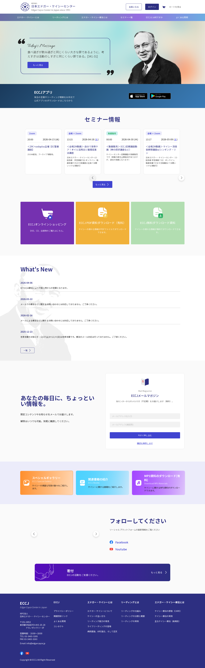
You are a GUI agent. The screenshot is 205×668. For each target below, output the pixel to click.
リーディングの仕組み (131, 611)
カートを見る (175, 6)
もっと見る (38, 65)
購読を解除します (145, 443)
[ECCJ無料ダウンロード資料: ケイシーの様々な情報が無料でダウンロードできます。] (157, 223)
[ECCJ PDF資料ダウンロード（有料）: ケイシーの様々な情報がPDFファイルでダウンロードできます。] (102, 223)
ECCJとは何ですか (154, 17)
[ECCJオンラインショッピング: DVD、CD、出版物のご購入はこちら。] (47, 223)
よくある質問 (182, 17)
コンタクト (59, 626)
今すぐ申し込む (145, 435)
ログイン (152, 6)
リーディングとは (60, 17)
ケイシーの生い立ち (96, 616)
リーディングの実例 (130, 621)
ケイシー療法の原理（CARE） (168, 611)
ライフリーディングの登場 (99, 626)
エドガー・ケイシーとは (28, 17)
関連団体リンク (61, 616)
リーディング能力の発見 (98, 621)
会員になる (134, 6)
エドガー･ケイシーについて (99, 611)
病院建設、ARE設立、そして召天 (102, 631)
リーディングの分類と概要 (133, 616)
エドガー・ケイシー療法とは (94, 17)
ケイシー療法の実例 (164, 616)
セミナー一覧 (127, 17)
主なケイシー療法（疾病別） (168, 621)
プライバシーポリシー (64, 611)
